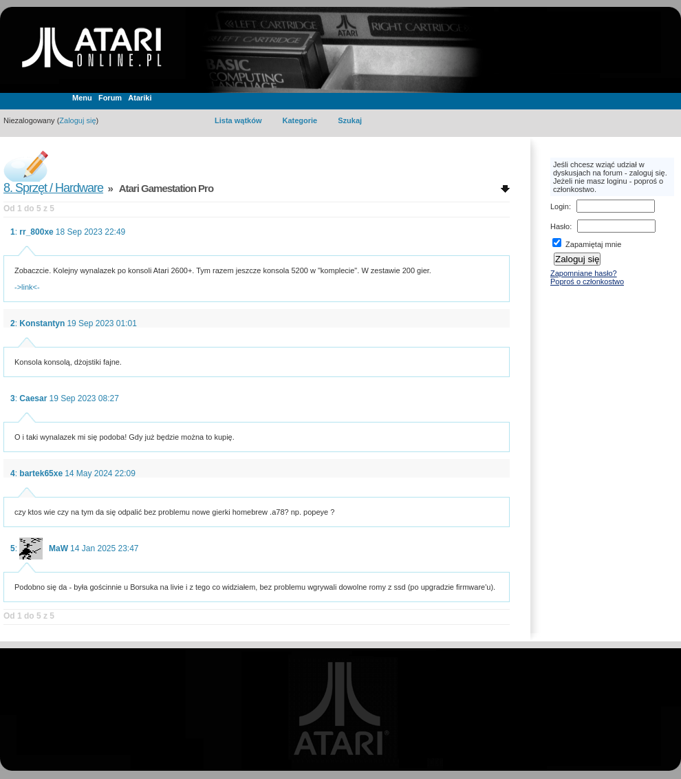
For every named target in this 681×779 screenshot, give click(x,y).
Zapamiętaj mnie (586, 244)
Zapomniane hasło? (583, 273)
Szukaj (350, 120)
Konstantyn (42, 323)
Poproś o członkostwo (587, 281)
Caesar (33, 398)
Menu (82, 98)
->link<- (27, 287)
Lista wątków (238, 120)
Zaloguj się (77, 120)
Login (559, 206)
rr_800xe (36, 232)
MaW (58, 548)
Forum (110, 98)
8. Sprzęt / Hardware (53, 188)
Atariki (139, 98)
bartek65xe (41, 473)
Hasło (560, 226)
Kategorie (299, 120)
